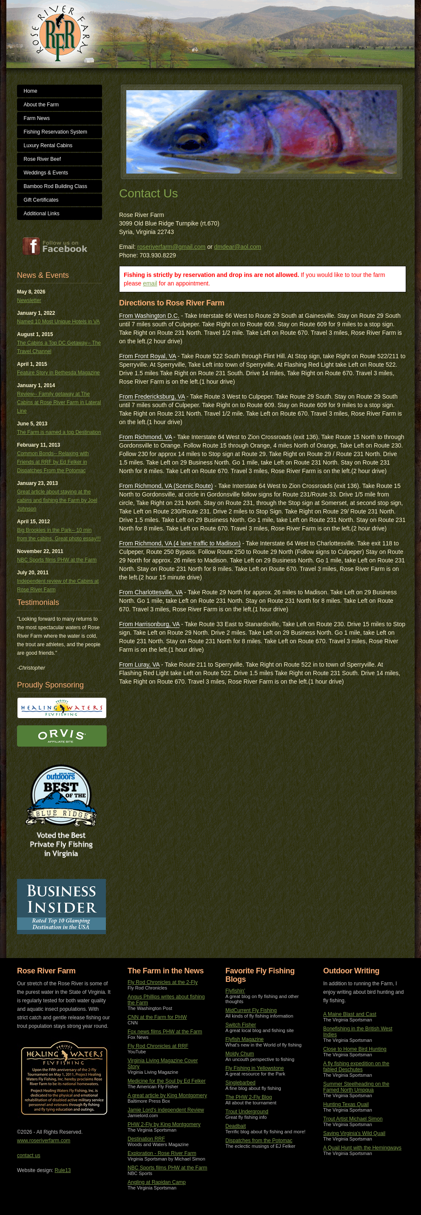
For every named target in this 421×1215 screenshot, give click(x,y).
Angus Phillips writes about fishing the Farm (166, 1000)
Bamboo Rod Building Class (55, 186)
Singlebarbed (240, 1083)
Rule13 (63, 1170)
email (150, 283)
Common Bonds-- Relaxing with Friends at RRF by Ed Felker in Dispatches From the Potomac (53, 462)
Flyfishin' (235, 991)
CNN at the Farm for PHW (157, 1017)
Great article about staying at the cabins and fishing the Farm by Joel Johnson (57, 500)
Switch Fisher (240, 1025)
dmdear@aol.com (238, 246)
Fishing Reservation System (55, 132)
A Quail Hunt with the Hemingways (362, 1148)
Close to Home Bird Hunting (355, 1049)
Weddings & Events (46, 173)
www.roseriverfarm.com (43, 1141)
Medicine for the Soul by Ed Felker (166, 1081)
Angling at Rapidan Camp (157, 1182)
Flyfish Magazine (244, 1039)
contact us (28, 1155)
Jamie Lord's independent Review (166, 1110)
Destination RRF (146, 1139)
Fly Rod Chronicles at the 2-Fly (163, 982)
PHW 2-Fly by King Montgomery (164, 1124)
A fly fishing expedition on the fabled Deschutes (356, 1066)
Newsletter (29, 300)
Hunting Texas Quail (346, 1104)
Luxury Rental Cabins (48, 145)
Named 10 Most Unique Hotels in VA (58, 322)
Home (30, 91)
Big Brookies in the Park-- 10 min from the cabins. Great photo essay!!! (59, 534)
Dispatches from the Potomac (258, 1141)
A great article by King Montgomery (167, 1095)
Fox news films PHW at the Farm (165, 1032)
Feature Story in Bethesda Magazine (58, 373)
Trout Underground (246, 1112)
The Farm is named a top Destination (59, 432)
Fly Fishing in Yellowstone (254, 1068)
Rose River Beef (42, 159)
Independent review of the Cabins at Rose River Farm (58, 585)
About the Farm (41, 105)
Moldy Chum (239, 1054)
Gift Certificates (41, 200)
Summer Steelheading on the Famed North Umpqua (356, 1087)
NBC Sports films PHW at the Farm (57, 560)
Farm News (37, 118)
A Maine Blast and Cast (349, 1014)
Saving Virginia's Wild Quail (354, 1133)
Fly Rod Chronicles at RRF (158, 1046)
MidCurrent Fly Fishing (251, 1010)
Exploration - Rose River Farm (162, 1153)
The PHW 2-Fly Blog (248, 1097)
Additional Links (42, 214)
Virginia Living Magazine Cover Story (163, 1064)
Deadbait (235, 1126)
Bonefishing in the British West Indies (358, 1032)
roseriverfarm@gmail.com (171, 246)
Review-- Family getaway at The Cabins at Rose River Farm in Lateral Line (59, 402)
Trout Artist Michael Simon (353, 1119)
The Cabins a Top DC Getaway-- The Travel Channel (59, 347)
